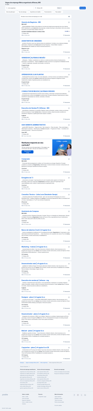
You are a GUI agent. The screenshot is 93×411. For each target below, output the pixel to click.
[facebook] (74, 395)
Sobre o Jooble (25, 396)
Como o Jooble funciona (27, 402)
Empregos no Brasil (58, 398)
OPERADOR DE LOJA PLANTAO (33, 74)
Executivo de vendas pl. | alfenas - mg (35, 280)
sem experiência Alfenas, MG (43, 373)
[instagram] (78, 395)
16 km (59, 8)
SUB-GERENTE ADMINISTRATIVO (34, 125)
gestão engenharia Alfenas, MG (26, 388)
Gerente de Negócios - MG (31, 22)
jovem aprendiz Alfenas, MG (43, 371)
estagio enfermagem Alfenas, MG (44, 386)
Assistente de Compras (30, 211)
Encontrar (82, 8)
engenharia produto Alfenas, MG (26, 384)
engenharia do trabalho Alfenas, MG (27, 373)
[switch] (69, 16)
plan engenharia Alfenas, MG (26, 377)
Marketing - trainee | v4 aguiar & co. (34, 247)
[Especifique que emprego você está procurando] (19, 8)
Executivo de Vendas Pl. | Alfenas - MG (35, 108)
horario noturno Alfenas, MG (43, 388)
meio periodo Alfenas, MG (42, 375)
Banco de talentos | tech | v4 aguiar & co (36, 230)
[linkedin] (85, 395)
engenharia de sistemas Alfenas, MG (27, 379)
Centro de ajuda (25, 398)
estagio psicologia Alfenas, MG (43, 384)
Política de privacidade (59, 402)
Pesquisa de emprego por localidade (61, 373)
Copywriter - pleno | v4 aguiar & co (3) (35, 347)
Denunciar (66, 35)
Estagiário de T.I (27, 178)
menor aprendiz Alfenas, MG (43, 379)
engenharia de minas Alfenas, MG (27, 375)
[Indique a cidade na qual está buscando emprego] (48, 8)
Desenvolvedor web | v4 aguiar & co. (35, 263)
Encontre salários (58, 405)
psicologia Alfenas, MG (42, 382)
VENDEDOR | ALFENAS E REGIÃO (33, 58)
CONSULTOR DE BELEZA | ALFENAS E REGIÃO (38, 91)
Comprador (26, 159)
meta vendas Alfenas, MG (25, 386)
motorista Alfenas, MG (41, 377)
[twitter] (81, 395)
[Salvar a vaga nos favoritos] (69, 22)
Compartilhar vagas (42, 396)
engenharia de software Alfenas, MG (27, 371)
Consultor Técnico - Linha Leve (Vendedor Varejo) (39, 194)
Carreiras (24, 403)
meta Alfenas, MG (24, 382)
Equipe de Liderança (26, 400)
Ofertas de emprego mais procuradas (61, 371)
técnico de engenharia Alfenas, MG (27, 380)
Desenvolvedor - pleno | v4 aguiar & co (35, 314)
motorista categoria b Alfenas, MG (44, 380)
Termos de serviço (58, 400)
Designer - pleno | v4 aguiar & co (33, 297)
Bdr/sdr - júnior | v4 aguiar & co (33, 331)
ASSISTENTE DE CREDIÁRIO (32, 41)
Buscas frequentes (25, 366)
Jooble (9, 408)
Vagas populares (58, 396)
